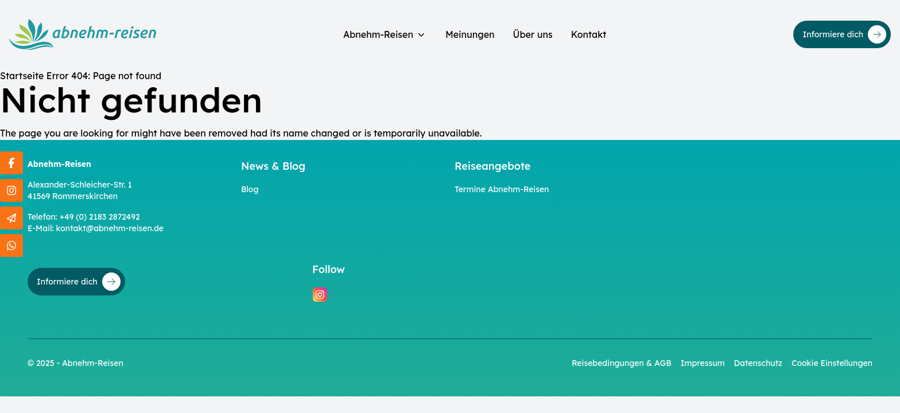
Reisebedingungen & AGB (622, 363)
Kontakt (589, 34)
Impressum (703, 363)
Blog (250, 189)
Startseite (22, 75)
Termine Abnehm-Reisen (502, 189)
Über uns (533, 34)
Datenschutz (758, 363)
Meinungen (470, 34)
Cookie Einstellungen (832, 363)
